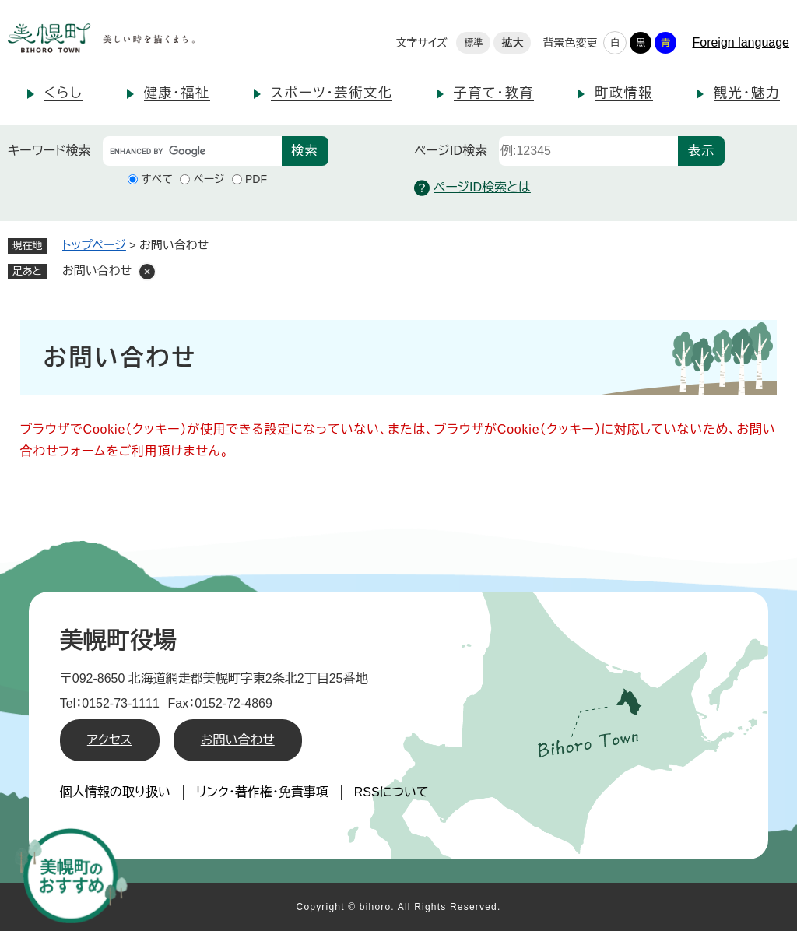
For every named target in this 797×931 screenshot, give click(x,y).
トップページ (94, 244)
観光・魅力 (747, 93)
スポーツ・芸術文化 (331, 93)
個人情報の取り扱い (115, 792)
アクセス (109, 740)
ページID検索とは (472, 188)
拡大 (512, 43)
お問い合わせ (238, 740)
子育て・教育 (494, 93)
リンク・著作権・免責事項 (262, 792)
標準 (473, 42)
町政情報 (624, 93)
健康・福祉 (177, 93)
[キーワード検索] (192, 151)
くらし (63, 93)
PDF (256, 179)
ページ (208, 179)
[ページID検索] (588, 151)
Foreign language (740, 42)
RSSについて (391, 792)
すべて (157, 179)
